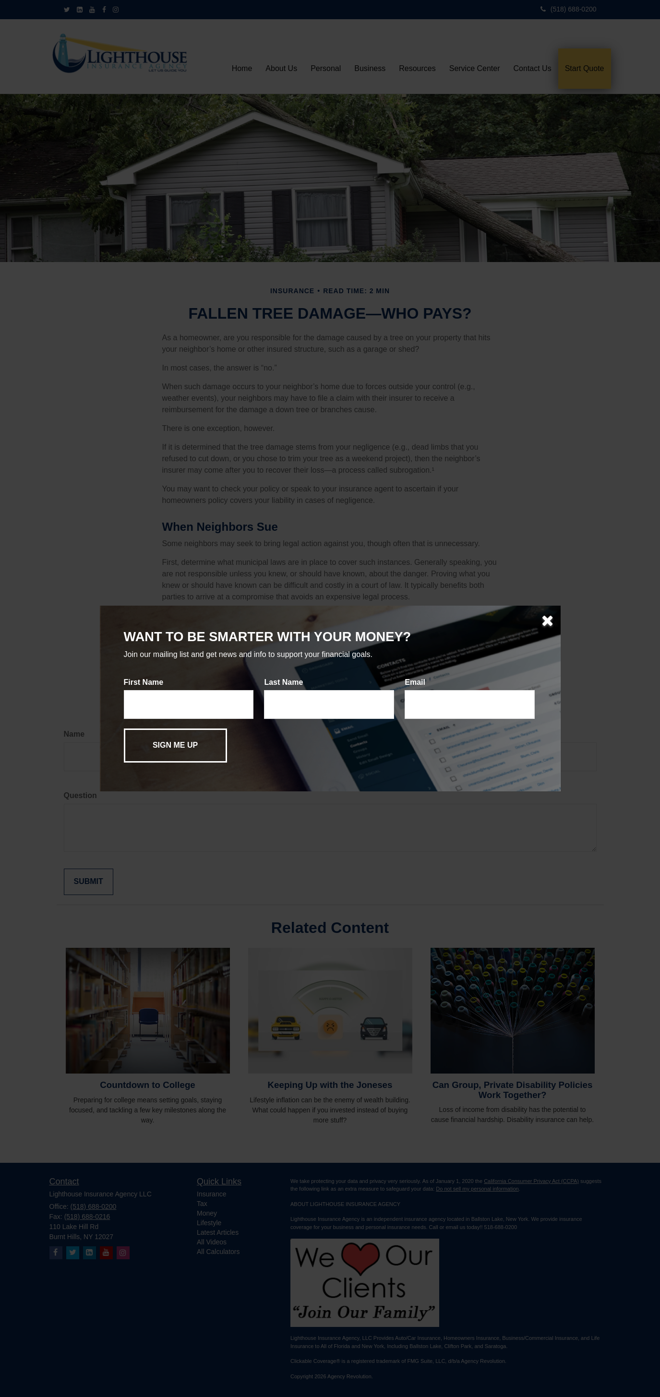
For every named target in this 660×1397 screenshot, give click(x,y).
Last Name (283, 682)
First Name (144, 682)
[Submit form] (175, 745)
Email (415, 682)
